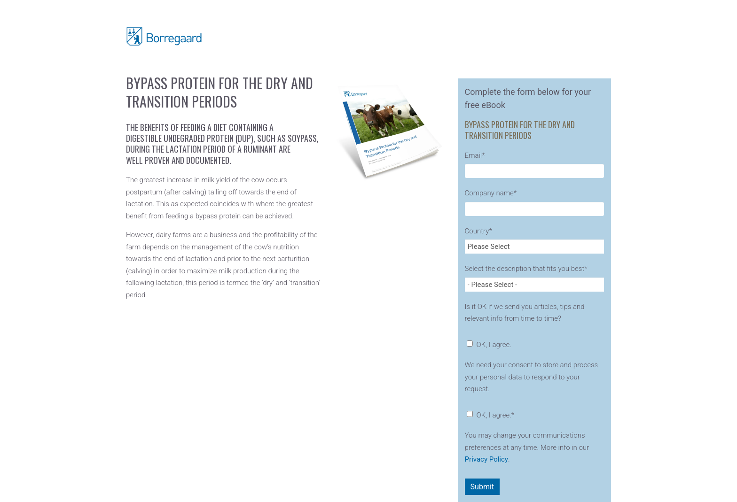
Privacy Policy (486, 459)
